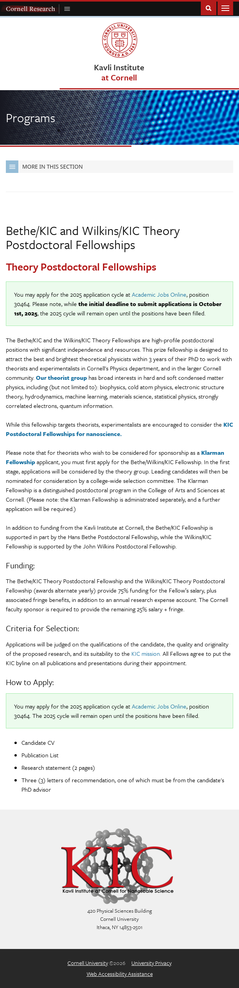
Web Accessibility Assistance (120, 974)
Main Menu (225, 7)
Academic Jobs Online (159, 294)
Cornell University (87, 963)
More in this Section (44, 166)
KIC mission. (146, 653)
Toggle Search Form (208, 7)
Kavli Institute (119, 72)
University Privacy (151, 963)
